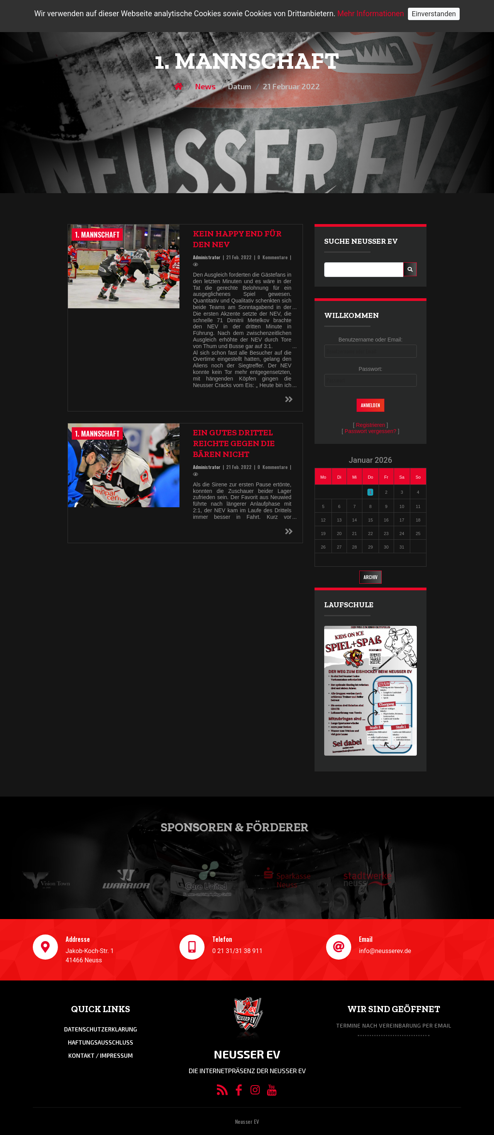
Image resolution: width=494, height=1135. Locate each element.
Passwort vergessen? (370, 431)
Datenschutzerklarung (100, 1029)
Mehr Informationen (370, 13)
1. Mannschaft (97, 234)
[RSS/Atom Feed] (222, 1092)
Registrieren (370, 425)
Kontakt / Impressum (100, 1055)
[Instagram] (255, 1092)
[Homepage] (179, 86)
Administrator (206, 257)
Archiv (370, 577)
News (205, 86)
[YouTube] (271, 1092)
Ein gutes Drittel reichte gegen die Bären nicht (234, 443)
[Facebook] (238, 1092)
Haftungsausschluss (100, 1042)
